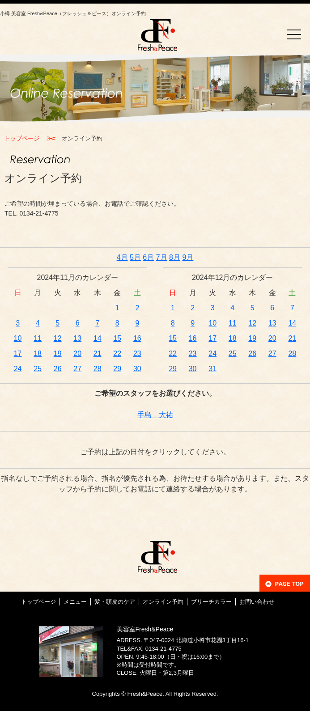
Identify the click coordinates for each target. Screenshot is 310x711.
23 (137, 353)
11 (38, 338)
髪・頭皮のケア (114, 601)
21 (97, 353)
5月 (135, 257)
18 (38, 353)
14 (97, 338)
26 (58, 368)
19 (58, 353)
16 (137, 338)
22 (117, 353)
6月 (148, 257)
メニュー (75, 601)
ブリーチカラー (211, 601)
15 (117, 338)
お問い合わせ (256, 601)
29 (117, 368)
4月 (122, 257)
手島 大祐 (155, 415)
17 (18, 353)
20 (77, 353)
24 (18, 368)
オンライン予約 (163, 601)
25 (38, 368)
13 (77, 338)
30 (137, 368)
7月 (161, 257)
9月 (187, 257)
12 (58, 338)
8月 (174, 257)
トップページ (21, 138)
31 (212, 368)
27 (77, 368)
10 (18, 338)
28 (97, 368)
